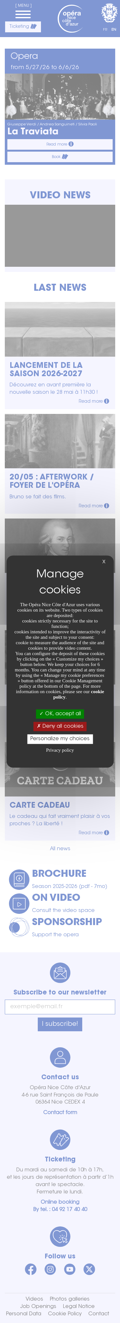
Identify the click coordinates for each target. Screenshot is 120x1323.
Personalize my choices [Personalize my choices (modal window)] (60, 738)
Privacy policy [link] (60, 749)
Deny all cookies (60, 726)
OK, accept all (60, 714)
